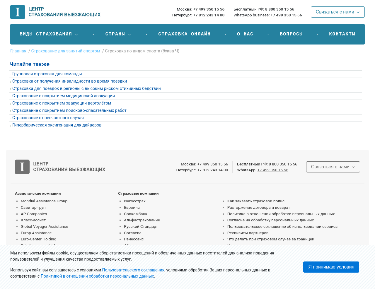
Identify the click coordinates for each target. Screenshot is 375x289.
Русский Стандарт (141, 226)
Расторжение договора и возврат (258, 207)
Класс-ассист (33, 220)
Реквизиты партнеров (248, 232)
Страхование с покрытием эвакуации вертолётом (61, 103)
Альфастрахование (142, 220)
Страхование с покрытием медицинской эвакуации (63, 95)
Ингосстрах (134, 201)
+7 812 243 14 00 (208, 15)
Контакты (342, 34)
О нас (245, 34)
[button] (49, 34)
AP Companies (34, 213)
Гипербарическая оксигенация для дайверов (56, 125)
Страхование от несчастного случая (48, 117)
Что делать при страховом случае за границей (270, 239)
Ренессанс (134, 239)
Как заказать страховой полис (255, 201)
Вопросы (291, 34)
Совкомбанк (135, 213)
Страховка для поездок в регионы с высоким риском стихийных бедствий (86, 88)
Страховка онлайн (184, 34)
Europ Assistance (36, 232)
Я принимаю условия (331, 266)
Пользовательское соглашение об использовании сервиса (282, 226)
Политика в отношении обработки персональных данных (281, 213)
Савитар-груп (33, 207)
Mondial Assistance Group (44, 201)
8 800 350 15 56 (279, 9)
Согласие (132, 232)
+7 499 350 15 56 (208, 9)
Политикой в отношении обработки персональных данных (97, 276)
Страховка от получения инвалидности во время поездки (69, 81)
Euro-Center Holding (38, 239)
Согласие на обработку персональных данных (270, 220)
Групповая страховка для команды (47, 73)
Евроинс (132, 207)
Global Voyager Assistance (44, 226)
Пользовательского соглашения (133, 270)
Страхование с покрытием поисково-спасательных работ (69, 110)
